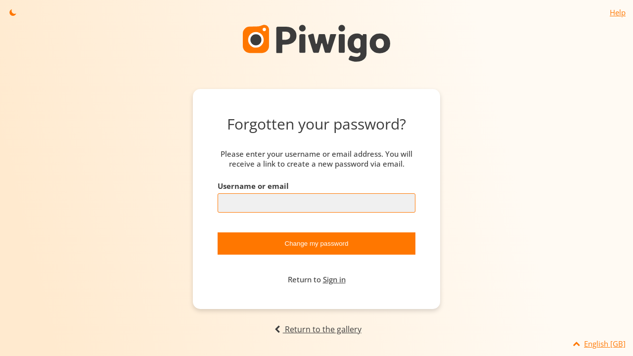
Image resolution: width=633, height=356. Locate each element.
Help (618, 12)
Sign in (334, 279)
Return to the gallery (316, 329)
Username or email (253, 186)
